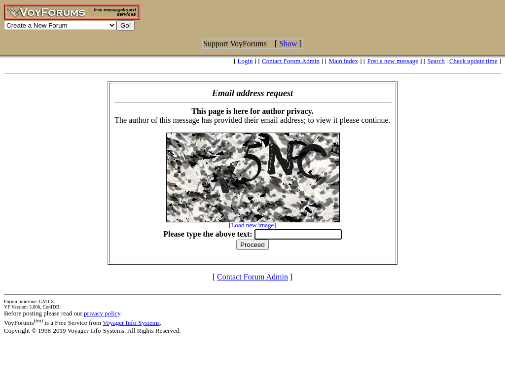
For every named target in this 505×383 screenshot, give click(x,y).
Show (288, 43)
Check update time (473, 61)
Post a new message (392, 61)
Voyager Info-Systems (131, 322)
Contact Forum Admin (291, 61)
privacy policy (102, 313)
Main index (343, 61)
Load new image (252, 225)
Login (245, 61)
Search (435, 61)
